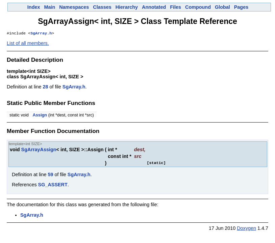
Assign (39, 115)
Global (222, 7)
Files (175, 7)
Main (49, 7)
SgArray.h (41, 33)
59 (50, 175)
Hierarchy (127, 7)
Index (33, 7)
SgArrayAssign (38, 150)
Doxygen (246, 229)
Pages (241, 7)
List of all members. (28, 44)
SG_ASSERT (53, 185)
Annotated (154, 7)
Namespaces (74, 7)
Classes (102, 7)
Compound (198, 7)
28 (45, 87)
